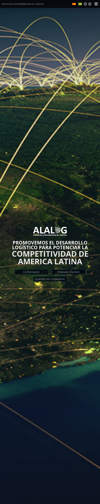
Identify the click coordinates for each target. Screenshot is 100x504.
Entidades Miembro (69, 272)
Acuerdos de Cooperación (50, 279)
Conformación (31, 272)
